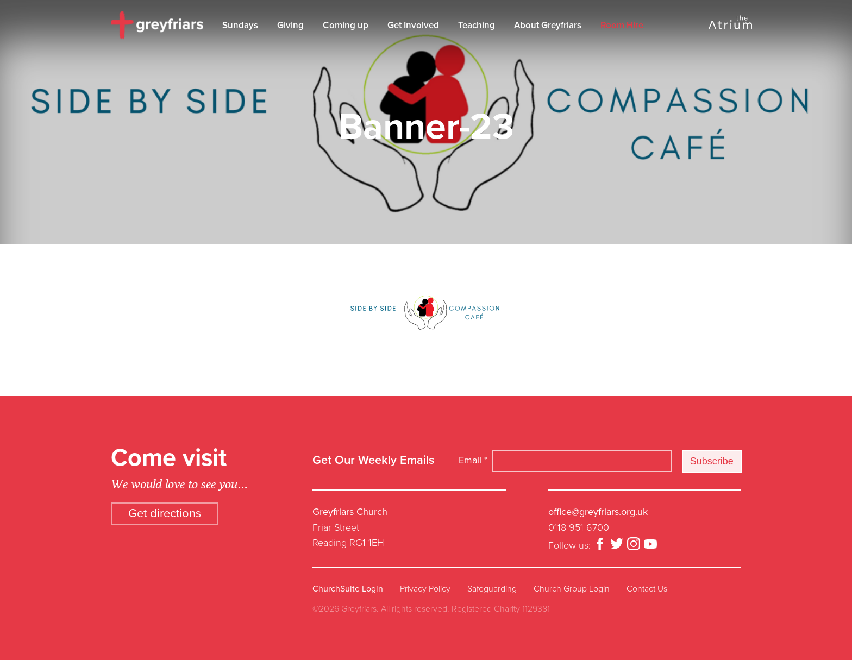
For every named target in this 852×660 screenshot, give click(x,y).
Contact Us (647, 588)
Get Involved (413, 25)
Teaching (476, 25)
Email (473, 460)
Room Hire (621, 25)
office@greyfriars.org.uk (598, 512)
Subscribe (712, 461)
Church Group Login (572, 588)
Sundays (240, 25)
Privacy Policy (425, 588)
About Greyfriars (547, 25)
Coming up (345, 25)
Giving (290, 25)
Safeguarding (492, 588)
